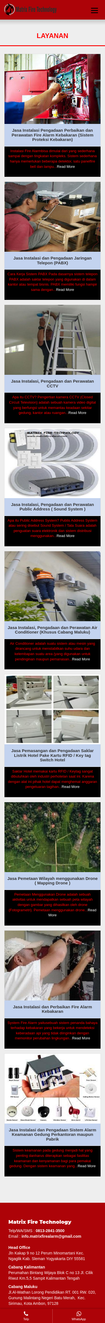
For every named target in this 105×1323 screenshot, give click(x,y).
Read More (66, 166)
